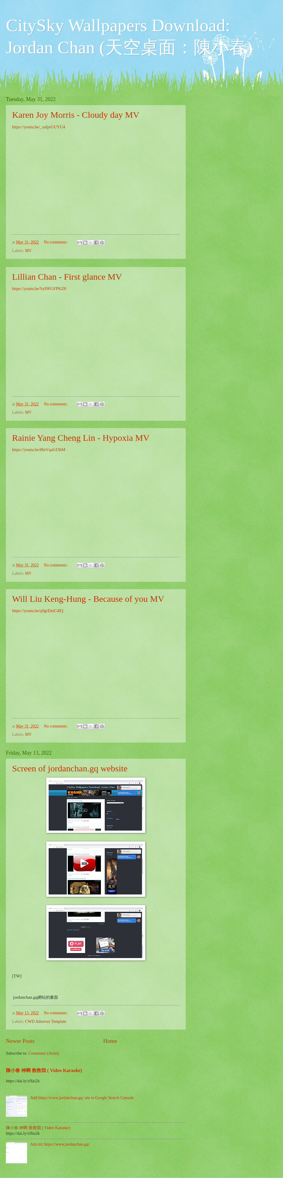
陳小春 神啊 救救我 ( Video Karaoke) (44, 1070)
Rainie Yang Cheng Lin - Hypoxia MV (80, 438)
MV (28, 250)
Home (110, 1041)
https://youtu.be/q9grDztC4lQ (37, 610)
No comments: (56, 242)
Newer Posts (20, 1041)
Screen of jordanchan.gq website (70, 768)
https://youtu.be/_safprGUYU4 (38, 127)
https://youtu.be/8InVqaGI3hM (38, 449)
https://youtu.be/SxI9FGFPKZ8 (39, 288)
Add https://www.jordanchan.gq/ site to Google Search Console (82, 1098)
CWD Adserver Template (45, 1021)
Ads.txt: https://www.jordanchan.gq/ (60, 1144)
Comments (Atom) (43, 1053)
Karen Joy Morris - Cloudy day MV (75, 115)
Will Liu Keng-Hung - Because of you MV (88, 599)
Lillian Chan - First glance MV (67, 276)
